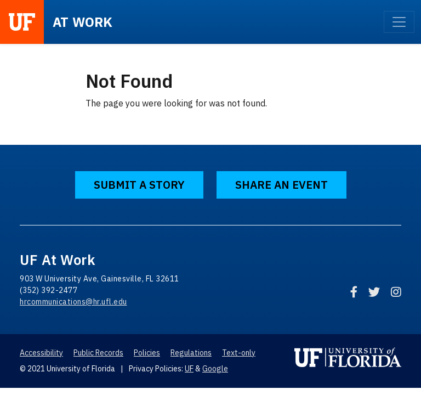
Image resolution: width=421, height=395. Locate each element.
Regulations (191, 353)
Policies (147, 353)
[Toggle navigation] (399, 22)
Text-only (238, 353)
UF (189, 369)
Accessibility (41, 353)
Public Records (98, 353)
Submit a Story (139, 184)
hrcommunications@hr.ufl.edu (73, 302)
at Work (83, 22)
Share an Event (281, 184)
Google (215, 369)
